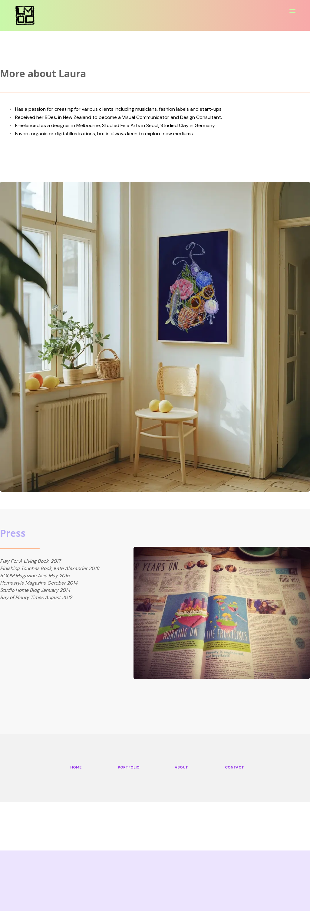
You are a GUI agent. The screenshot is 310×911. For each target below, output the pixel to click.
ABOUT (181, 767)
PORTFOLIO (129, 767)
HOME (75, 767)
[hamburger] (292, 11)
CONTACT (234, 767)
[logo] (25, 15)
